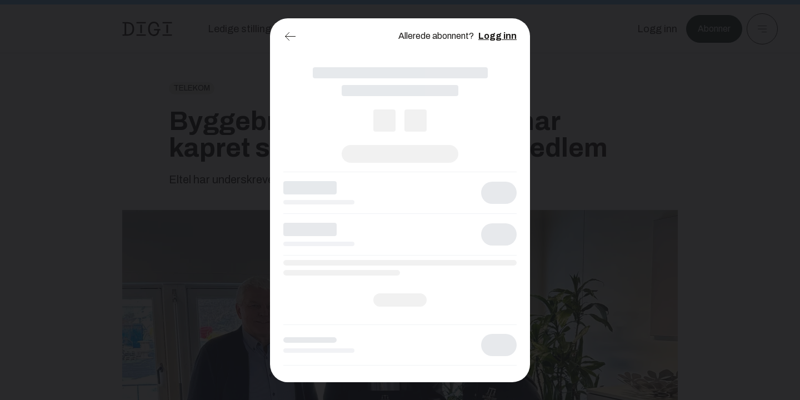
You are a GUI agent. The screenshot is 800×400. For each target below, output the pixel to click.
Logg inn (497, 36)
